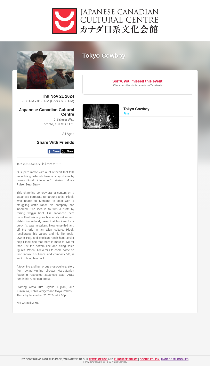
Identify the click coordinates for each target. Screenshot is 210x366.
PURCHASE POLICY (126, 359)
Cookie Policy (150, 359)
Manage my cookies (174, 359)
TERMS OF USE (98, 359)
